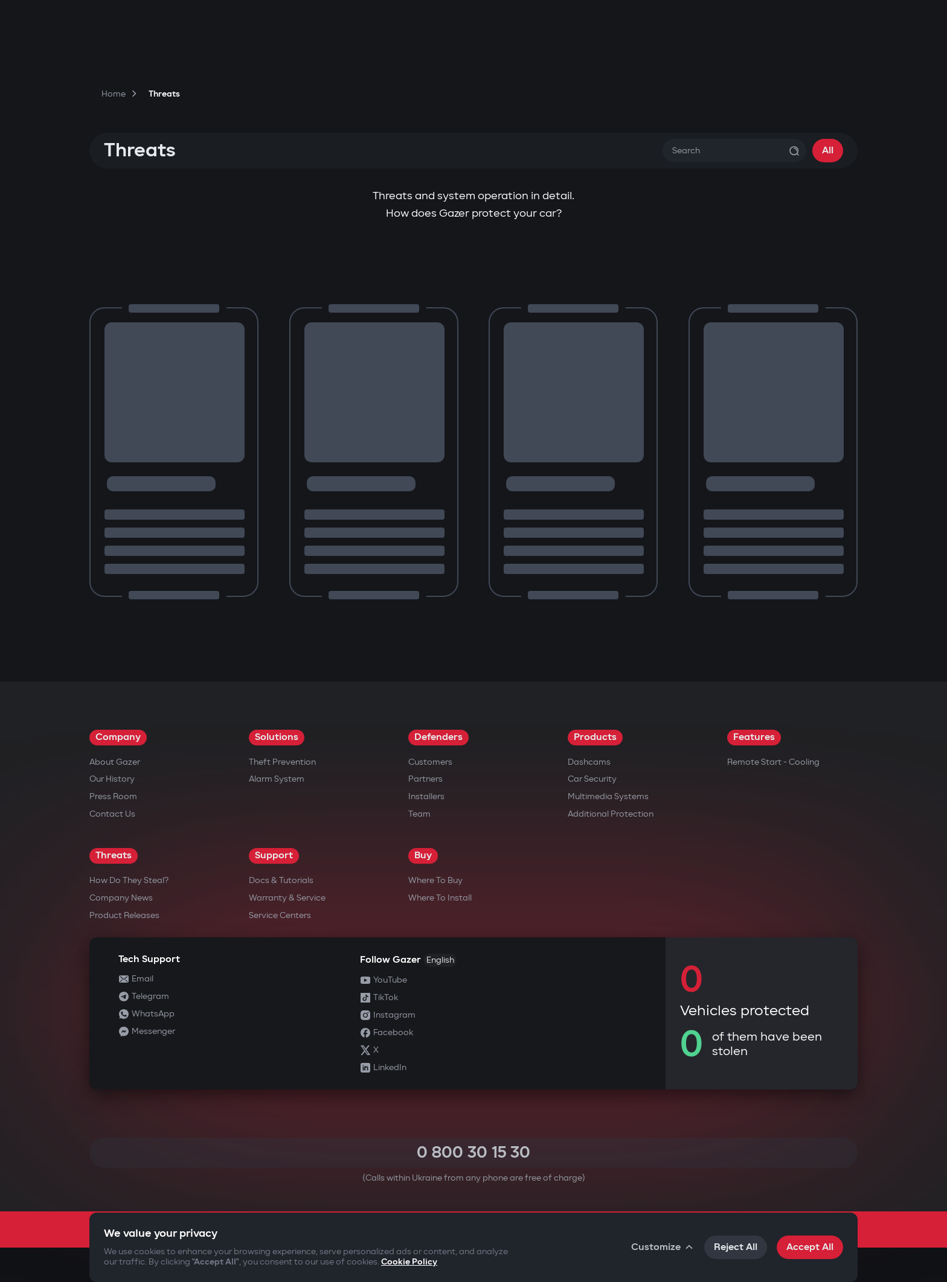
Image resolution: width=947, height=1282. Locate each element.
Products (595, 737)
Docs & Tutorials (281, 880)
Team (419, 814)
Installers (426, 796)
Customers (430, 762)
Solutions (276, 737)
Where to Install (440, 898)
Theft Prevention (282, 762)
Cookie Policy (409, 1262)
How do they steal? (129, 880)
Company (118, 737)
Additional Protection (610, 814)
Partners (425, 779)
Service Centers (280, 915)
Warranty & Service (287, 898)
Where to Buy (435, 880)
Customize (663, 1247)
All (827, 150)
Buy (423, 855)
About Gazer (114, 762)
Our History (112, 779)
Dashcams (589, 762)
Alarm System (276, 779)
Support (274, 855)
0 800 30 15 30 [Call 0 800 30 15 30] (473, 1152)
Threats (113, 855)
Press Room (113, 796)
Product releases (124, 915)
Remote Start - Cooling (773, 762)
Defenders (438, 737)
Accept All (809, 1247)
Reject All (735, 1247)
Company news (121, 898)
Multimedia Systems (608, 796)
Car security (592, 779)
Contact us (112, 814)
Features (754, 737)
